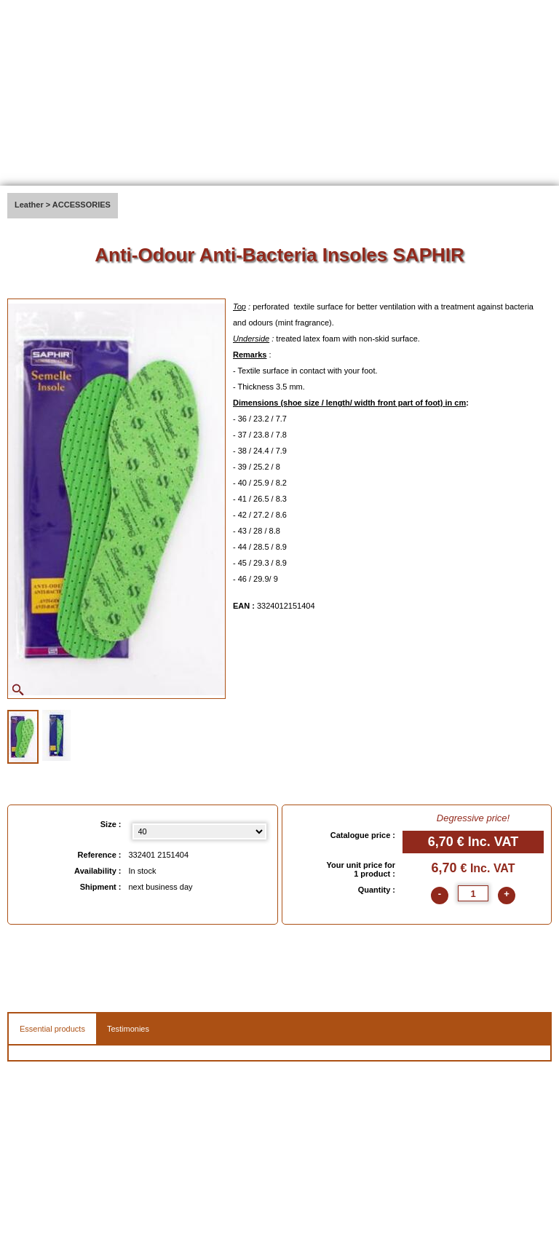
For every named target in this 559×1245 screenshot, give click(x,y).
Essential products (52, 1028)
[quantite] (473, 893)
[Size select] (199, 831)
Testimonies (128, 1028)
